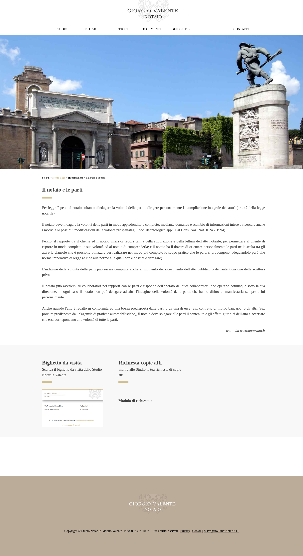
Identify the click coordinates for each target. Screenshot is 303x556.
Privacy (185, 531)
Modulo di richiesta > (135, 401)
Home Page (58, 177)
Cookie (196, 531)
